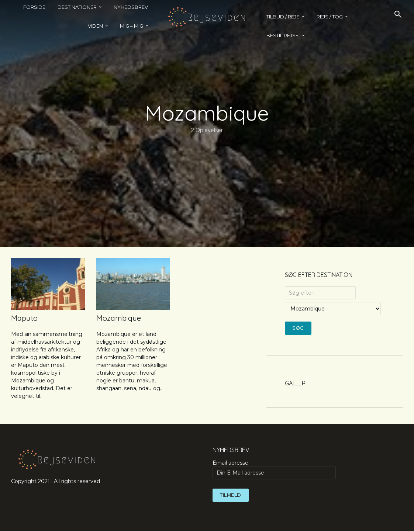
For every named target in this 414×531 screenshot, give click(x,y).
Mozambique (118, 318)
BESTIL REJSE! (283, 35)
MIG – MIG (131, 26)
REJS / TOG (330, 17)
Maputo (24, 318)
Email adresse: (274, 469)
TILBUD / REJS (283, 17)
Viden (95, 26)
